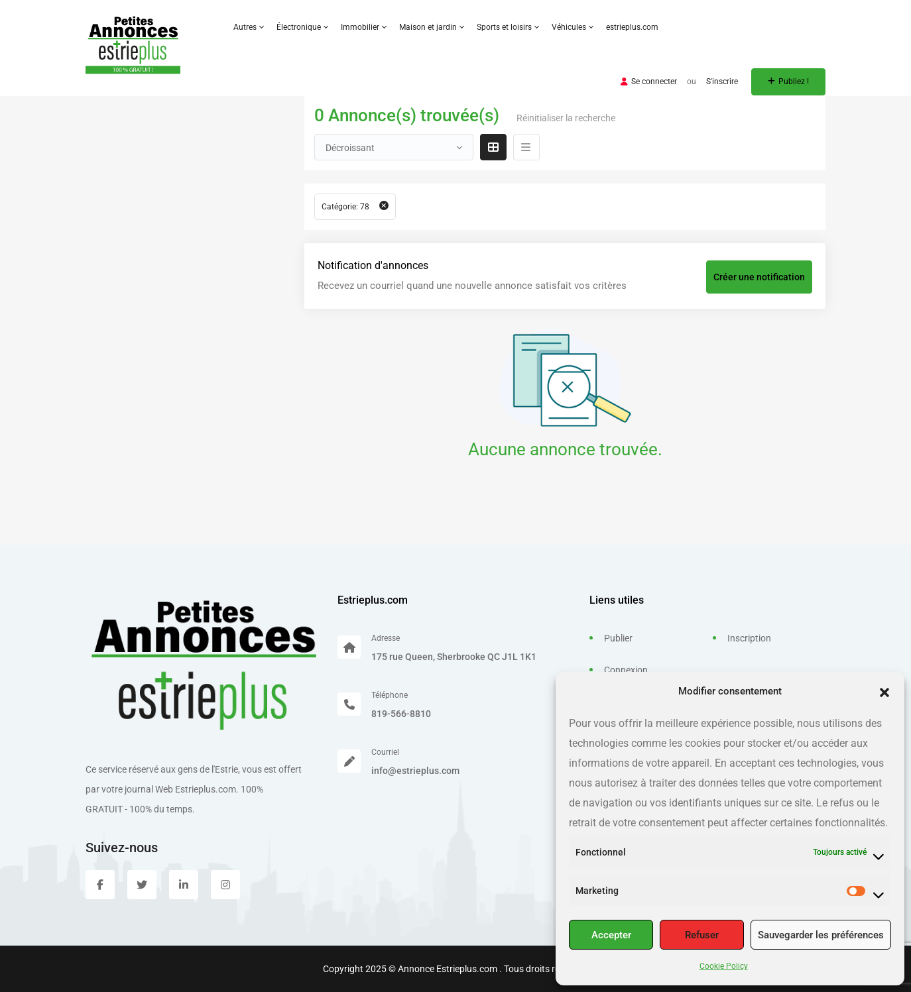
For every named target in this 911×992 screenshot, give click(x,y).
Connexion (626, 670)
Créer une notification (759, 277)
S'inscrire (722, 81)
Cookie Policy (723, 966)
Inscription (749, 638)
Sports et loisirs (507, 27)
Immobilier (363, 27)
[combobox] (393, 147)
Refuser (702, 935)
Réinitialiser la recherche (565, 118)
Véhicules (572, 27)
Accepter (611, 935)
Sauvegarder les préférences (821, 935)
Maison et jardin (431, 27)
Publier (618, 638)
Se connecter (649, 81)
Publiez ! (788, 81)
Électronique (302, 27)
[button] (884, 691)
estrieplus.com (632, 27)
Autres (248, 27)
